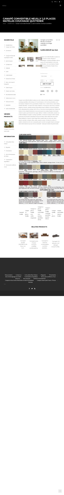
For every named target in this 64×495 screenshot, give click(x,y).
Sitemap (30, 282)
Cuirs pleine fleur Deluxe (31, 275)
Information (9, 136)
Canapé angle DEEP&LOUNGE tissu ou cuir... (23, 244)
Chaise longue (9, 87)
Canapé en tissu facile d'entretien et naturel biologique (19, 280)
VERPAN (8, 68)
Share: (42, 91)
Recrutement (26, 278)
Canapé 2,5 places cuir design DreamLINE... (55, 244)
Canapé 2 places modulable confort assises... (45, 244)
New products (9, 275)
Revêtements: (44, 73)
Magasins (8, 147)
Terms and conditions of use (48, 276)
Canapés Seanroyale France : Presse (46, 280)
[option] (22, 242)
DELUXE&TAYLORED (11, 94)
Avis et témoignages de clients (13, 276)
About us (17, 278)
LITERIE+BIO (9, 64)
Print (43, 94)
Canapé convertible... (9, 129)
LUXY (7, 71)
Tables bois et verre (10, 98)
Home (4, 23)
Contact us (18, 275)
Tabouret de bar (10, 101)
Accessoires (8, 50)
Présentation (9, 150)
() (56, 1)
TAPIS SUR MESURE (10, 108)
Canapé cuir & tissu (10, 47)
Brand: (42, 87)
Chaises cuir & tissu (10, 91)
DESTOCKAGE (9, 61)
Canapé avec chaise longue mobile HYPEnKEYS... (34, 244)
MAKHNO (8, 105)
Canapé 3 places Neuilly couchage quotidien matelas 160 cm (47, 213)
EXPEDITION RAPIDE (39, 278)
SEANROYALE (9, 45)
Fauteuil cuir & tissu (10, 78)
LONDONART (9, 75)
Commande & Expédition (31, 276)
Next (37, 60)
